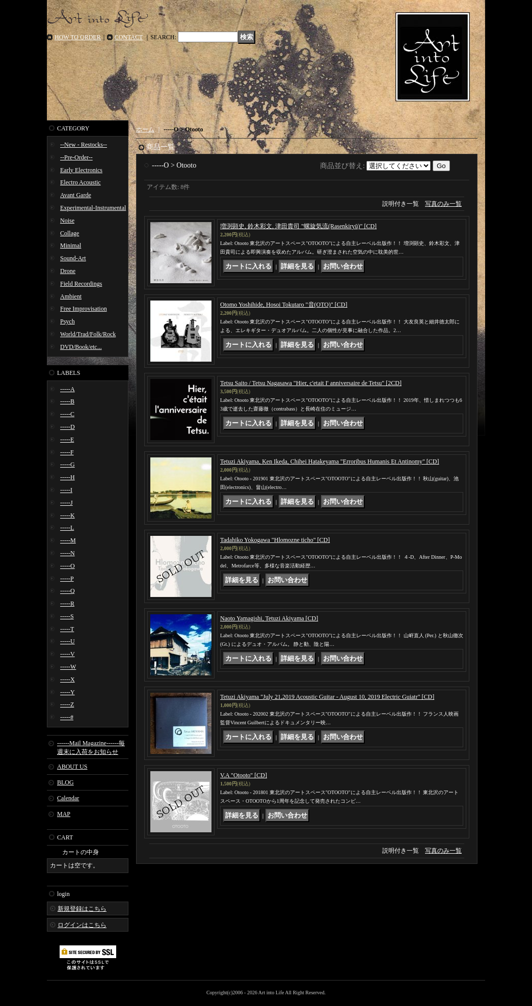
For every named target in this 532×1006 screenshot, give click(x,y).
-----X (67, 679)
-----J (66, 502)
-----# (66, 717)
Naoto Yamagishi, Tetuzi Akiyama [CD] (269, 618)
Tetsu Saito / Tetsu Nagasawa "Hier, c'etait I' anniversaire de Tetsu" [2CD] (311, 383)
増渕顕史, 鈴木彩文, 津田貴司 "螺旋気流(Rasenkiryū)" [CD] (298, 226)
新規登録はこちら (82, 908)
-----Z (67, 704)
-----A (67, 389)
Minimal (70, 245)
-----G (67, 464)
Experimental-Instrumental (93, 207)
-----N (67, 553)
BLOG (65, 782)
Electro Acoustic (80, 182)
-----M (68, 540)
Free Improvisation (83, 308)
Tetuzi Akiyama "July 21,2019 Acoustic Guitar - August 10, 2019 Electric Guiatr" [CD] (327, 696)
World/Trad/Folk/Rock (88, 334)
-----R (67, 603)
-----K (67, 515)
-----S (67, 616)
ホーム (145, 129)
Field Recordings (81, 283)
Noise (67, 220)
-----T (67, 629)
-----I (66, 490)
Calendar (68, 798)
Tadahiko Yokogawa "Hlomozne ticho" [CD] (275, 539)
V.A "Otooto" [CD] (243, 775)
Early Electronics (81, 170)
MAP (63, 814)
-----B (67, 401)
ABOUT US (72, 766)
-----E (67, 439)
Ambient (71, 296)
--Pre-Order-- (76, 157)
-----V (67, 654)
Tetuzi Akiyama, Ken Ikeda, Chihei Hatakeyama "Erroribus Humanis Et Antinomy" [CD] (329, 461)
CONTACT (129, 37)
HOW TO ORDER (78, 37)
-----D (67, 426)
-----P (67, 578)
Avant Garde (75, 195)
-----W (68, 666)
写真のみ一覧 (443, 203)
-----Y (67, 692)
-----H (67, 477)
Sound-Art (73, 258)
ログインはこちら (82, 925)
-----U (67, 641)
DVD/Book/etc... (81, 346)
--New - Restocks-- (83, 144)
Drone (67, 271)
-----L (67, 527)
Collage (69, 233)
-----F (67, 452)
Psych (67, 321)
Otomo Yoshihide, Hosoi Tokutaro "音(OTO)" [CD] (284, 304)
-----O (67, 565)
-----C (67, 414)
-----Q (67, 590)
